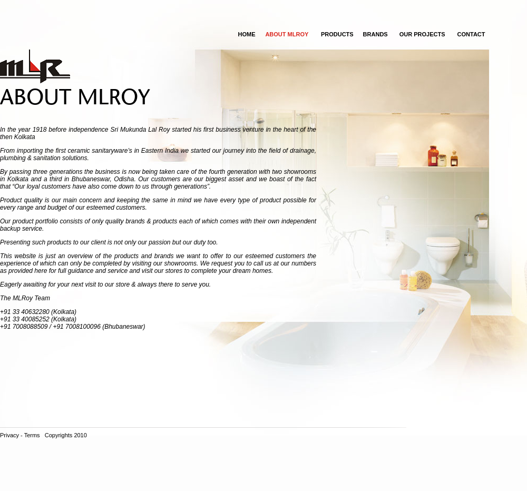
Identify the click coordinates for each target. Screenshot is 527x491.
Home (246, 34)
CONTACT (471, 34)
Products (337, 34)
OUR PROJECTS (422, 34)
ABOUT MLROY (286, 34)
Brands (375, 34)
